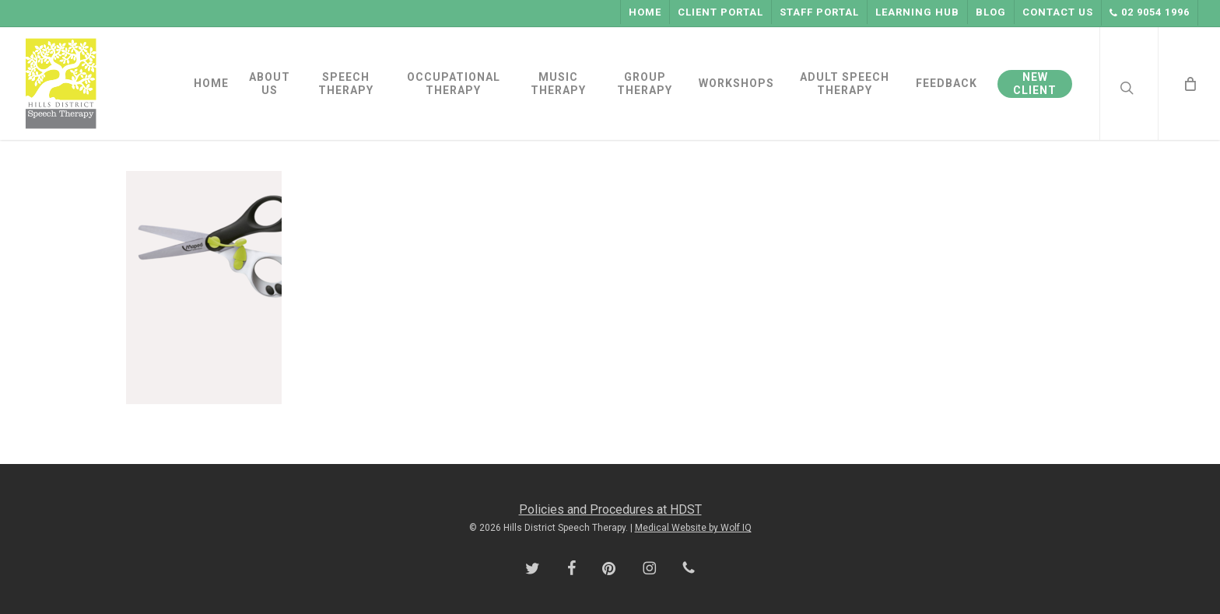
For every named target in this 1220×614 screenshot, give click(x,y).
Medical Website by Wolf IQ (693, 527)
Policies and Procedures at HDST (610, 509)
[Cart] (1189, 83)
